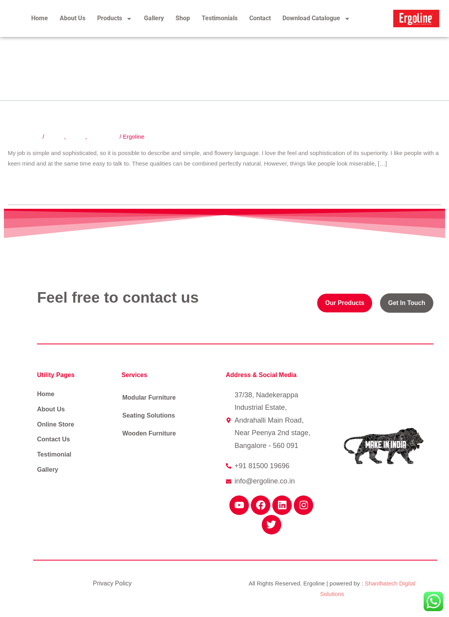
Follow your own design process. (118, 110)
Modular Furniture (149, 397)
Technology (103, 136)
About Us (72, 18)
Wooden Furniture (149, 433)
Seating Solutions (148, 415)
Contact (260, 18)
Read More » (25, 182)
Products (114, 19)
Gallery (154, 18)
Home (39, 18)
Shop (183, 18)
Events (76, 136)
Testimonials (220, 18)
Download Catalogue (316, 19)
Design (55, 136)
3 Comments (24, 136)
